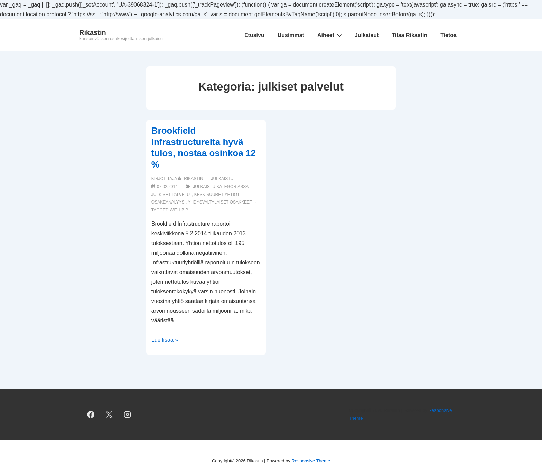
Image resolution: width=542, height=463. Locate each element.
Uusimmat (291, 35)
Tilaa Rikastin (409, 35)
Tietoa (448, 35)
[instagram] (127, 414)
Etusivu (254, 35)
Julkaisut (367, 35)
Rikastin (92, 32)
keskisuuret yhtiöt (216, 194)
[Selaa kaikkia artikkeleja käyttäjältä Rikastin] (191, 178)
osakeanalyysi (168, 202)
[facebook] (90, 414)
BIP (184, 210)
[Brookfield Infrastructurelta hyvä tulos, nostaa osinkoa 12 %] (167, 186)
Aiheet (330, 35)
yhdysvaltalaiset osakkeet (220, 202)
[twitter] (109, 414)
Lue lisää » (164, 340)
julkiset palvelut (171, 194)
